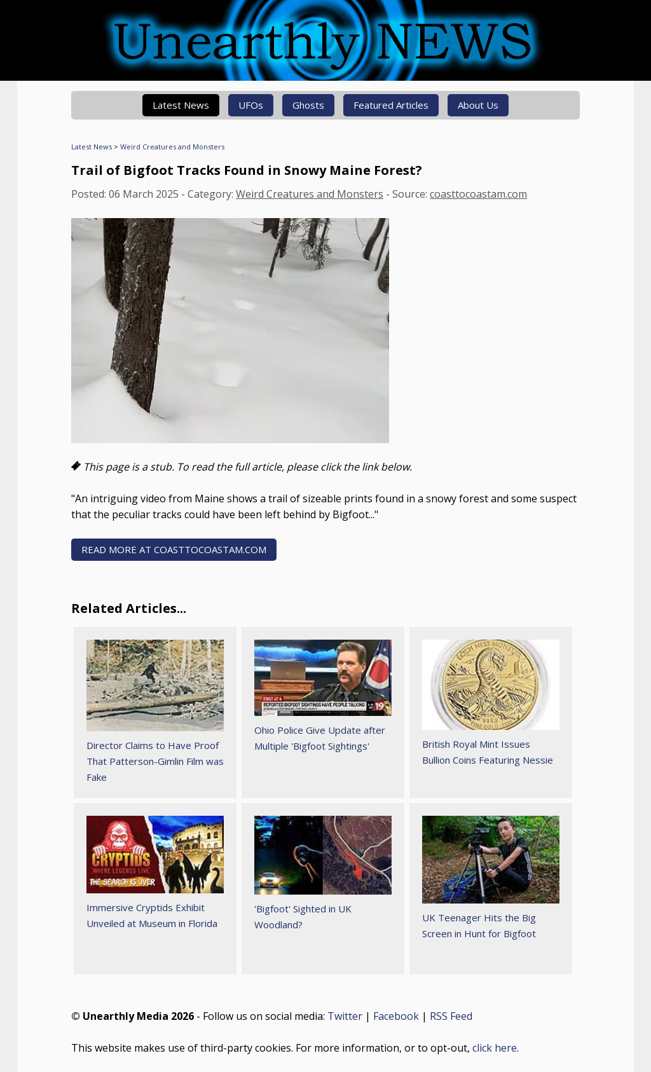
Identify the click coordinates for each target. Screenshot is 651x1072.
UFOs (250, 105)
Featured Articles (390, 105)
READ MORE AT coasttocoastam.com (173, 549)
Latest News (181, 105)
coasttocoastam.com (478, 194)
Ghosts (308, 105)
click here (494, 1048)
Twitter (344, 1016)
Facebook (396, 1016)
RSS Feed (451, 1016)
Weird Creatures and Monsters (172, 146)
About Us (478, 105)
